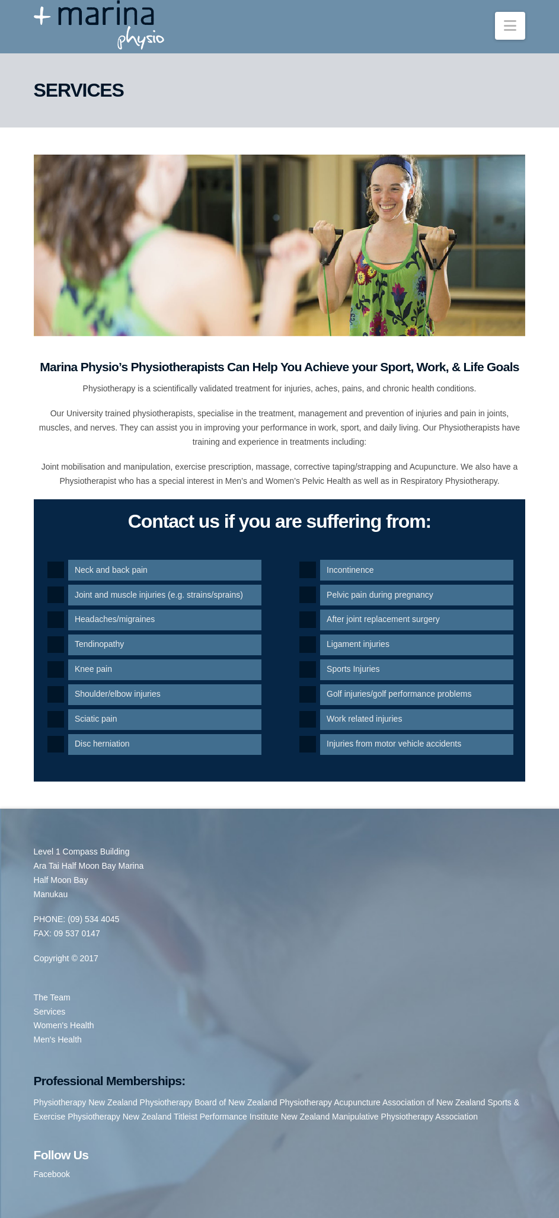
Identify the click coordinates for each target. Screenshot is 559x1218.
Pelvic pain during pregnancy (380, 595)
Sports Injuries (353, 669)
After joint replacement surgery (383, 619)
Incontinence (350, 570)
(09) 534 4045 (93, 919)
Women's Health (64, 1025)
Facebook (52, 1174)
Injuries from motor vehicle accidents (394, 743)
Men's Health (58, 1039)
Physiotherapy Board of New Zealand (208, 1102)
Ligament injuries (358, 644)
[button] (510, 26)
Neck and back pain (111, 570)
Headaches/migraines (115, 619)
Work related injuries (364, 718)
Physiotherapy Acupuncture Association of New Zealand (382, 1102)
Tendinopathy (99, 644)
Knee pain (93, 669)
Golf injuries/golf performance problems (399, 694)
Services (50, 1011)
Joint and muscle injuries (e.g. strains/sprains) (159, 595)
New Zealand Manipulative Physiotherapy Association (379, 1116)
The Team (52, 997)
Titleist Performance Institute (226, 1116)
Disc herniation (102, 743)
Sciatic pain (96, 718)
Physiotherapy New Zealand (86, 1102)
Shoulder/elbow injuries (118, 694)
